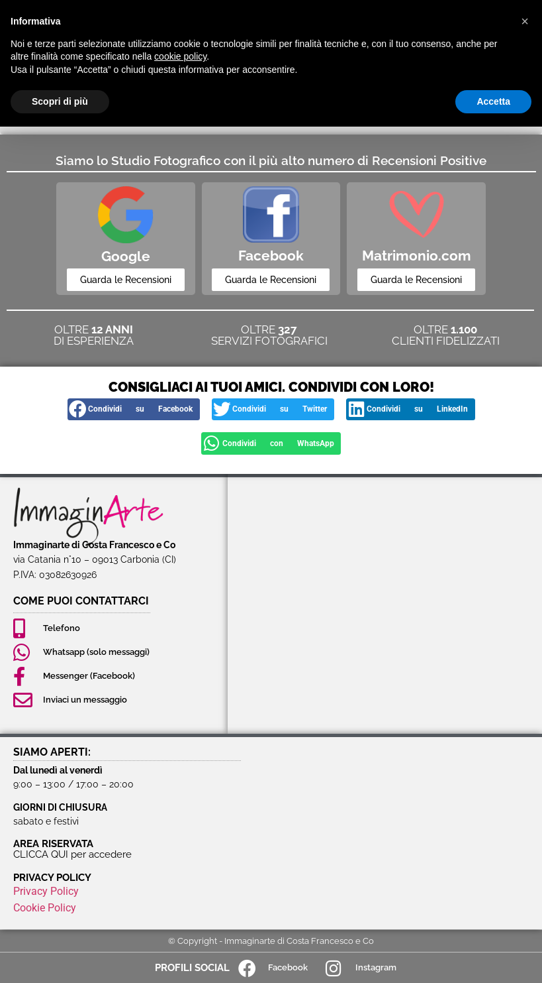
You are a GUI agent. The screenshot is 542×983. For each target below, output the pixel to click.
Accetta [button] (493, 101)
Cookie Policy (44, 907)
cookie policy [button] (180, 56)
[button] (134, 409)
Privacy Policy (46, 890)
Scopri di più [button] (60, 101)
